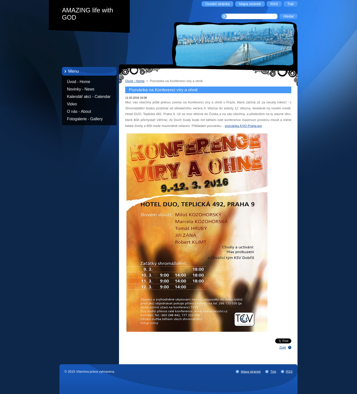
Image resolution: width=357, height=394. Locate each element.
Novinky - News (80, 89)
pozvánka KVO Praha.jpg (243, 126)
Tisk (273, 371)
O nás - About (79, 111)
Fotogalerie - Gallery (85, 119)
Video (72, 104)
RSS (289, 371)
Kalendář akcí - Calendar (89, 96)
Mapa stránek (251, 371)
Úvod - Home (78, 82)
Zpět (282, 347)
